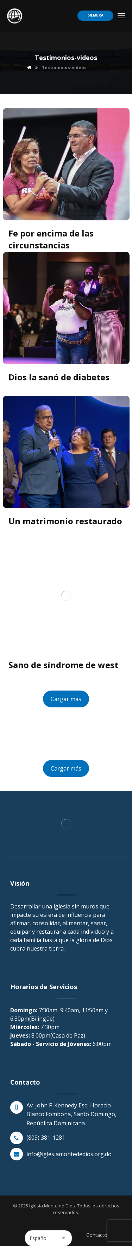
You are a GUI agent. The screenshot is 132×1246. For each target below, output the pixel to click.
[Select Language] (48, 1238)
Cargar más (66, 699)
